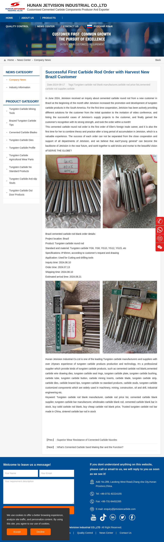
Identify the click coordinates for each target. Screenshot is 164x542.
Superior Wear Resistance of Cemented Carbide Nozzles (87, 439)
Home (10, 60)
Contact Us (125, 532)
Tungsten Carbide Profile (22, 147)
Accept (17, 531)
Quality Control (85, 532)
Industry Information (19, 87)
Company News (42, 60)
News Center (24, 60)
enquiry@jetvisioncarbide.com (120, 509)
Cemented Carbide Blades (23, 132)
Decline (41, 531)
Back (158, 60)
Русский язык (100, 26)
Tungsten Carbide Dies (21, 140)
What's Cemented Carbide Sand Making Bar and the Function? (90, 447)
